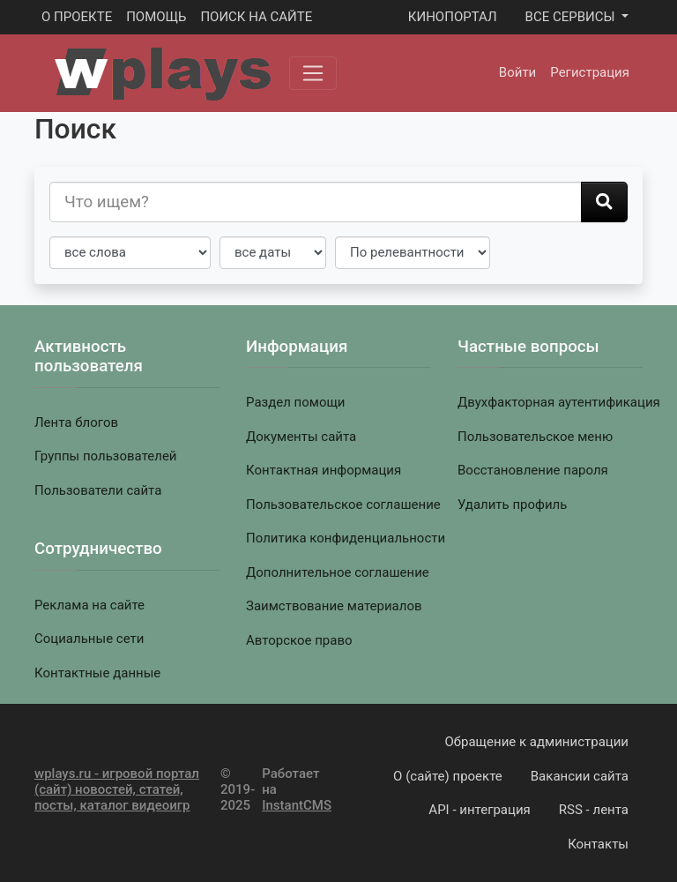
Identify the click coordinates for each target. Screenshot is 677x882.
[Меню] (313, 73)
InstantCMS (296, 805)
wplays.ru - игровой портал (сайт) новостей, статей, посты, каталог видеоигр (116, 789)
